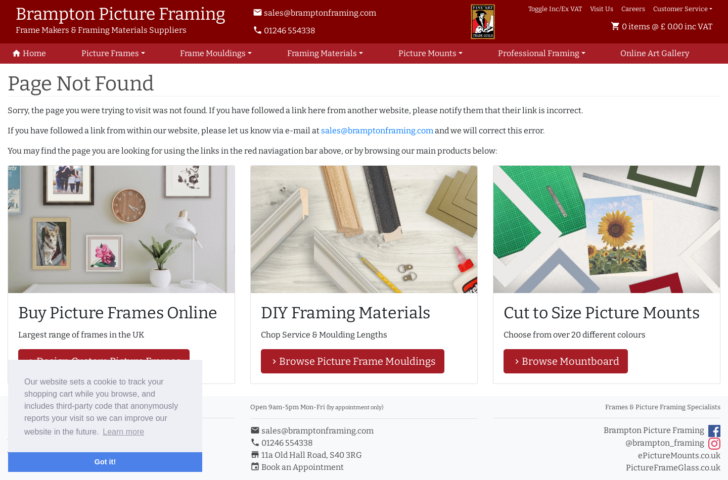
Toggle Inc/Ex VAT (555, 9)
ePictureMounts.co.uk (679, 455)
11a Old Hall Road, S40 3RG (306, 455)
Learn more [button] (123, 431)
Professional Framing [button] (538, 53)
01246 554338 (284, 30)
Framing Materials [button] (322, 53)
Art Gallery (654, 53)
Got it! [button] (105, 462)
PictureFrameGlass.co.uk (673, 467)
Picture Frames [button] (110, 53)
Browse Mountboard (565, 361)
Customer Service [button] (680, 9)
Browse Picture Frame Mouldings (352, 361)
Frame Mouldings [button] (213, 53)
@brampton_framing (672, 444)
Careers (633, 9)
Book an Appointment (297, 467)
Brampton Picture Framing (662, 431)
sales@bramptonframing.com (314, 13)
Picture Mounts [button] (427, 53)
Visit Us (601, 9)
